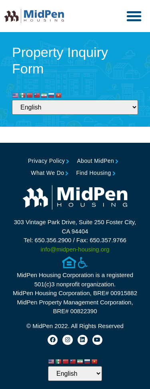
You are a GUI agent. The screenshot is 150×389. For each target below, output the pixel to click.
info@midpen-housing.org (75, 249)
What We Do (47, 173)
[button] (134, 16)
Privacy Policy (46, 161)
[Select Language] (75, 107)
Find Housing (93, 173)
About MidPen (95, 161)
